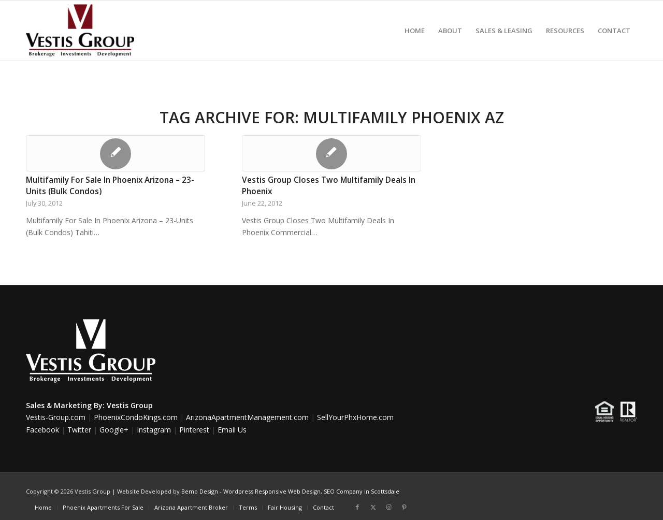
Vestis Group (130, 405)
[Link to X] (373, 507)
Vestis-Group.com (55, 417)
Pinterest (194, 430)
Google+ (113, 430)
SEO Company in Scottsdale (361, 491)
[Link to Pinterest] (404, 507)
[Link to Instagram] (388, 507)
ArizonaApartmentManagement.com (247, 417)
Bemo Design (199, 491)
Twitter (79, 430)
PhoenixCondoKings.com (136, 417)
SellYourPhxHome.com (355, 417)
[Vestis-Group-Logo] (80, 31)
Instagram (154, 430)
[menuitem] (414, 31)
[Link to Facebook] (357, 507)
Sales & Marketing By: (65, 405)
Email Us (232, 430)
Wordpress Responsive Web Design (272, 491)
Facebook (42, 430)
